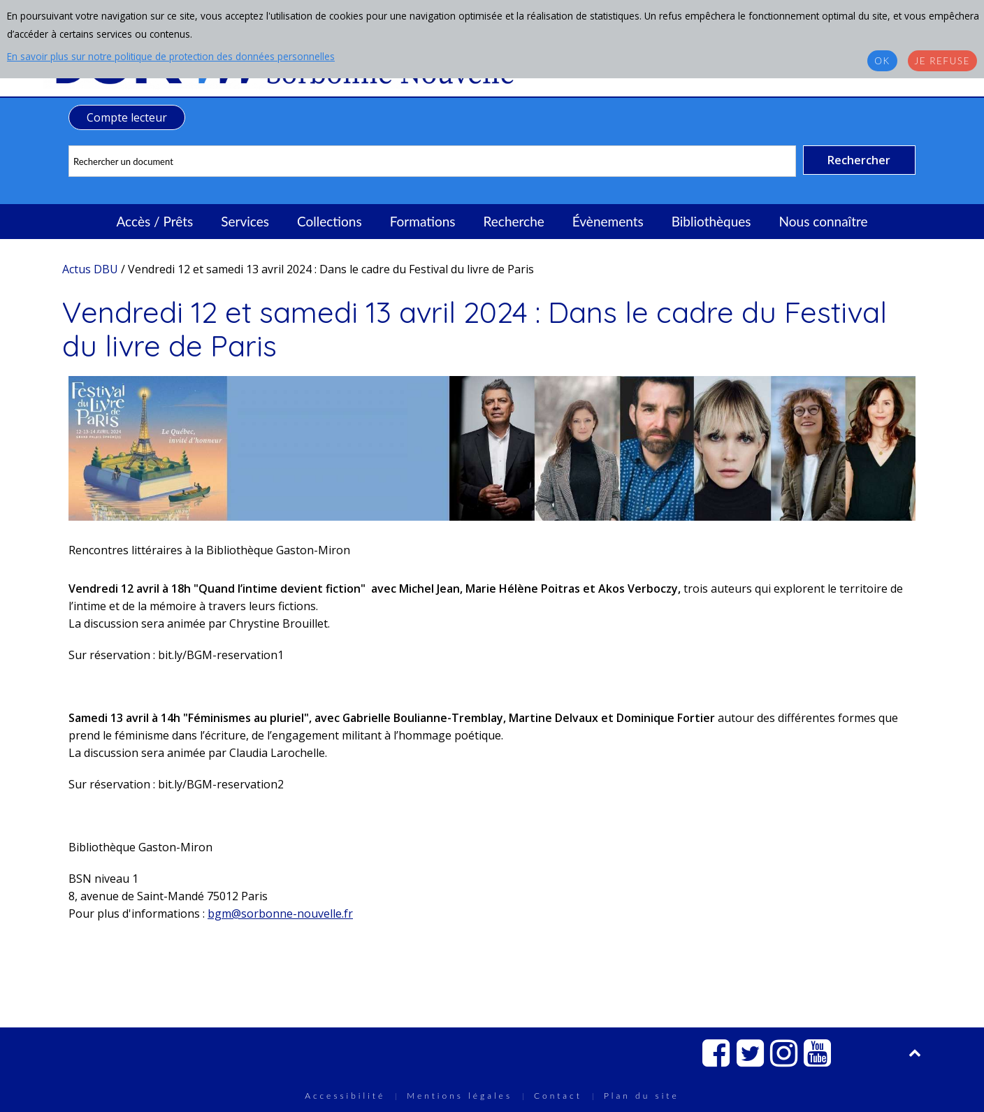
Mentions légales (459, 1095)
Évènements (608, 221)
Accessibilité (345, 1095)
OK (882, 60)
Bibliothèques (711, 221)
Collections (329, 221)
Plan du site (641, 1095)
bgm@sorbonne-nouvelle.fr (280, 913)
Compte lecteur (127, 117)
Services (245, 221)
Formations (423, 221)
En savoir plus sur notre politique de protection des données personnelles (171, 56)
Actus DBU (90, 269)
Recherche (514, 221)
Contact (558, 1095)
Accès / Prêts (155, 221)
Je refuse (942, 60)
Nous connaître (823, 221)
